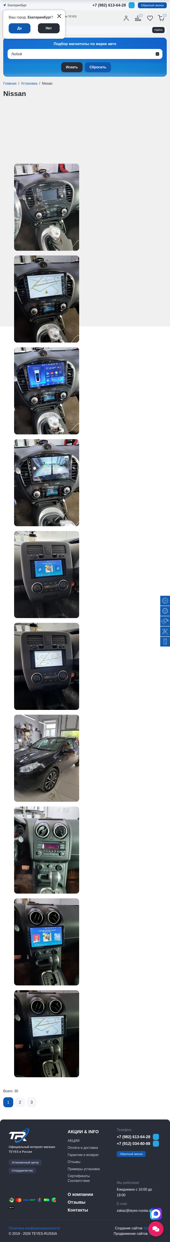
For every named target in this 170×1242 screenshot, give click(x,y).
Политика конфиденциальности (34, 1228)
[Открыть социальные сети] (155, 1229)
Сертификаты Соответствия (79, 1178)
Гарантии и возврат (83, 1155)
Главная (9, 83)
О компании (80, 1194)
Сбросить (98, 67)
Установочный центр (25, 1162)
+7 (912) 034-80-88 (133, 1144)
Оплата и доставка (83, 1148)
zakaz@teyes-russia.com (136, 1210)
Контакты (78, 1210)
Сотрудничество (22, 1170)
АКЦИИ (74, 1141)
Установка (29, 83)
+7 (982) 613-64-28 (109, 5)
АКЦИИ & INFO (83, 1131)
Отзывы (74, 1162)
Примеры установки (84, 1169)
